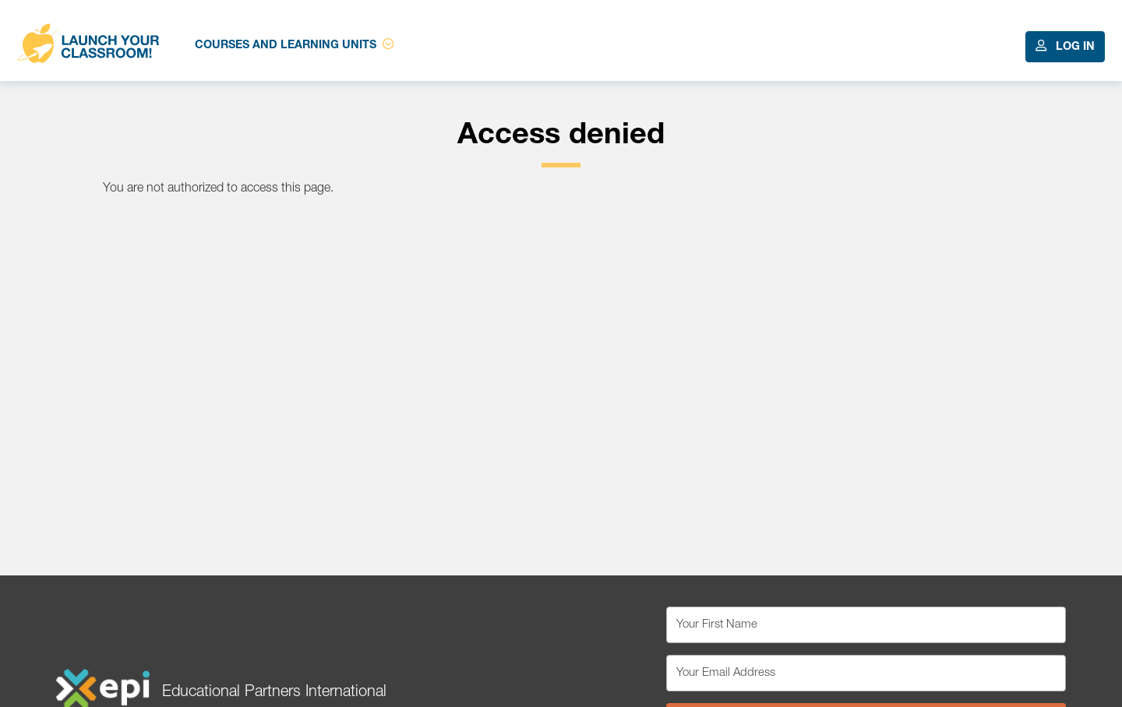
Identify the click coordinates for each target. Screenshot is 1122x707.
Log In (1065, 46)
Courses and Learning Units (294, 44)
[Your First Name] (866, 625)
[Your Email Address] (866, 673)
